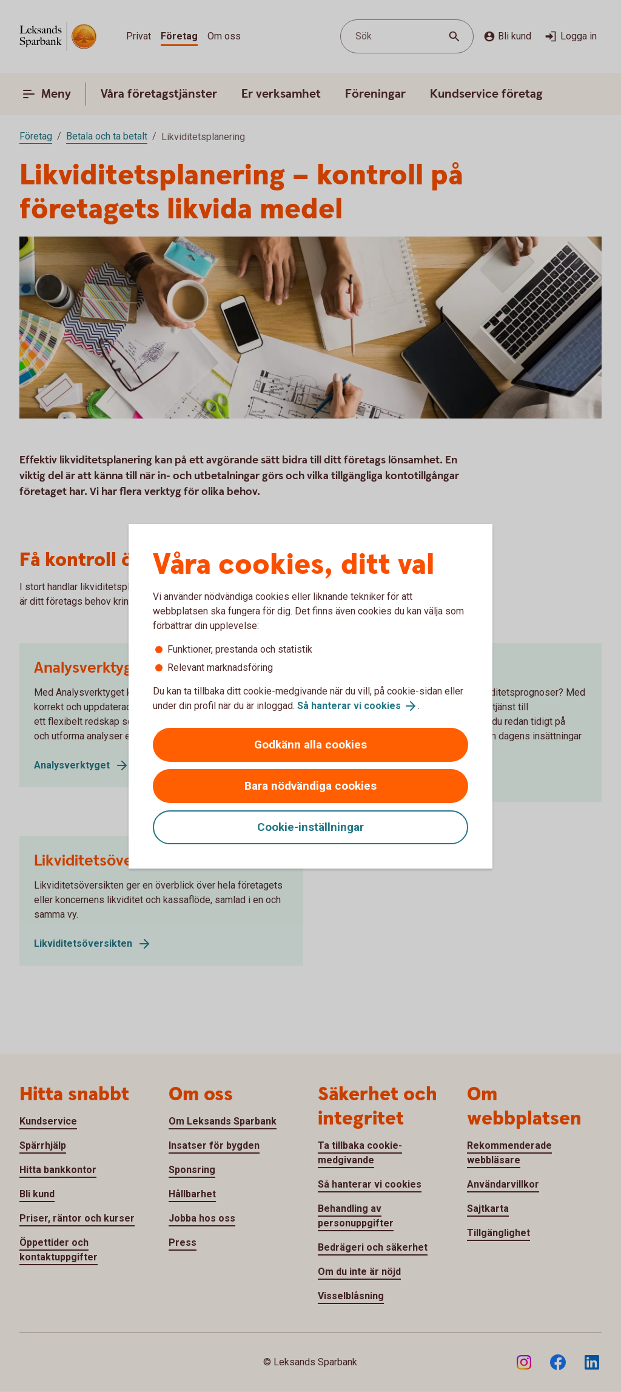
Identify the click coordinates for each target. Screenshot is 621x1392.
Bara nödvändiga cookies (310, 786)
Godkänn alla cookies (310, 744)
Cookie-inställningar (310, 827)
